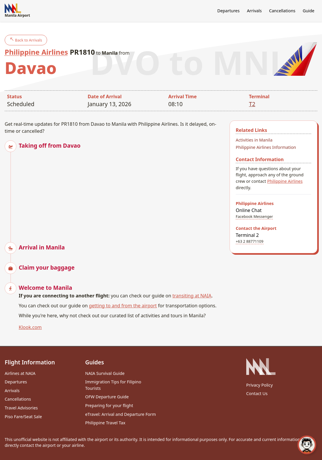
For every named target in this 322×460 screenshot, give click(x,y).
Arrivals (254, 10)
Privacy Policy (259, 385)
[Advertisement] (122, 191)
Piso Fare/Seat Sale (23, 416)
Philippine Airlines (36, 52)
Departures (228, 10)
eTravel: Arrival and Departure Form (120, 414)
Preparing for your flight (109, 405)
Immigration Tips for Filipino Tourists (113, 385)
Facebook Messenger (254, 216)
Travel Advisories (21, 408)
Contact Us (257, 393)
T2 (252, 104)
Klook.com (30, 327)
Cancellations (282, 10)
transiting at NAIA (191, 295)
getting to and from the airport (123, 305)
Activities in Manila (254, 140)
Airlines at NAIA (20, 373)
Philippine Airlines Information (266, 147)
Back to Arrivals (26, 40)
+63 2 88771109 (250, 241)
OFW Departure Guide (107, 396)
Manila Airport (17, 11)
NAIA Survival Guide (105, 373)
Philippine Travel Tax (105, 422)
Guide (308, 10)
